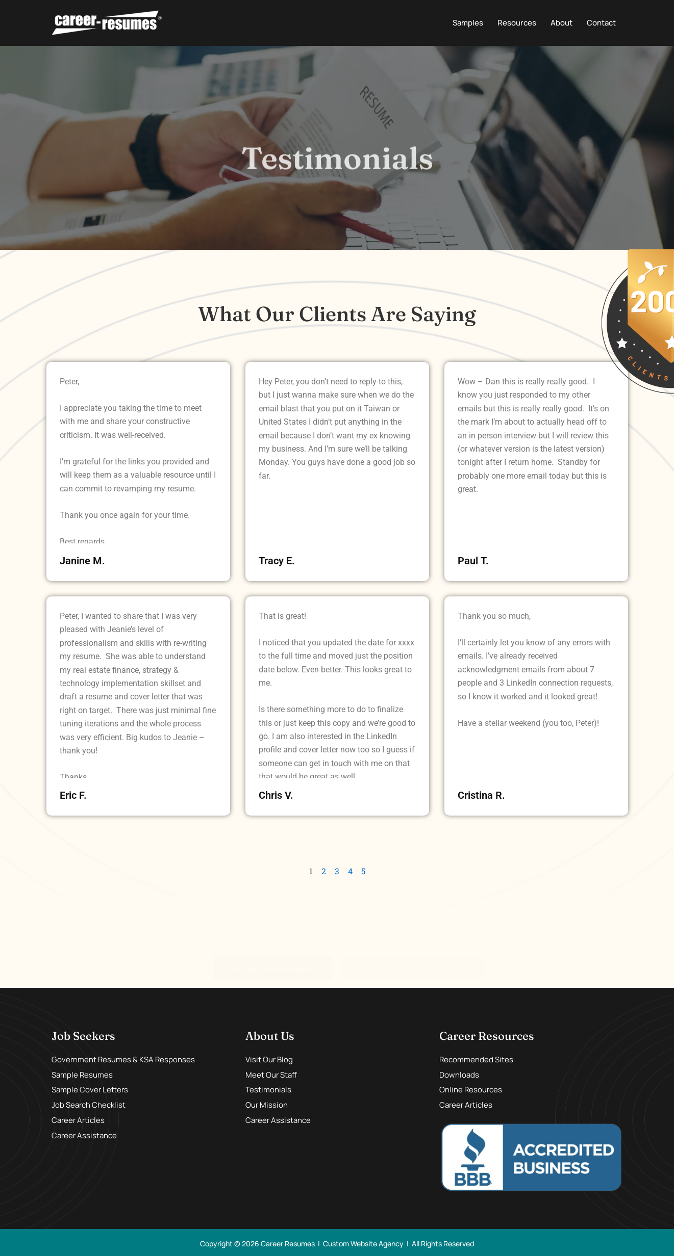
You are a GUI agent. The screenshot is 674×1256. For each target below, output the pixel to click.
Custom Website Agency (363, 1243)
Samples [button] (468, 22)
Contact (601, 22)
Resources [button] (516, 22)
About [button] (561, 22)
